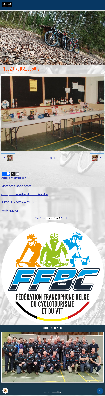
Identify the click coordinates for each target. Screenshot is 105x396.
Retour (52, 158)
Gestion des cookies (52, 392)
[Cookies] (5, 391)
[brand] (7, 4)
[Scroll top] (100, 391)
